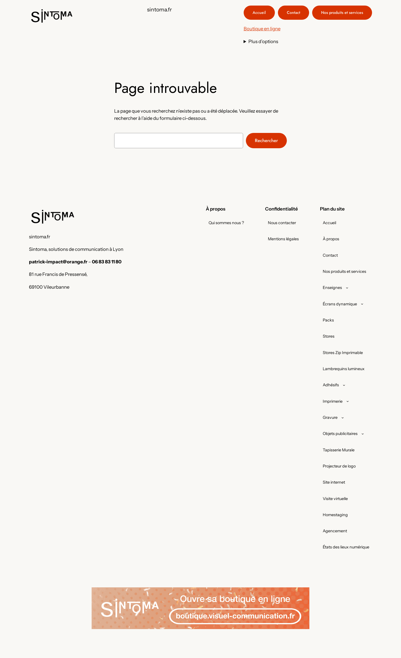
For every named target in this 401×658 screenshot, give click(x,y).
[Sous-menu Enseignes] (347, 287)
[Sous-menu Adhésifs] (344, 385)
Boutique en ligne (262, 28)
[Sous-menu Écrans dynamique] (362, 304)
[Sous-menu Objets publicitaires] (362, 433)
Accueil (259, 12)
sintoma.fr (159, 9)
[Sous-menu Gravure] (342, 417)
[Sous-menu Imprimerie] (347, 401)
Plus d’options (263, 41)
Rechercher (266, 140)
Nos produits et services (342, 12)
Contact (293, 12)
